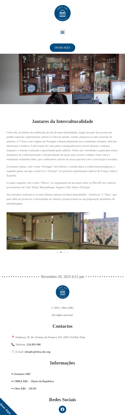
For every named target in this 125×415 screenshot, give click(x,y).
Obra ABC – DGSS (25, 388)
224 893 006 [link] (34, 344)
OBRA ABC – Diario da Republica (34, 381)
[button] (63, 32)
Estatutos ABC (22, 373)
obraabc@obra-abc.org (37, 351)
